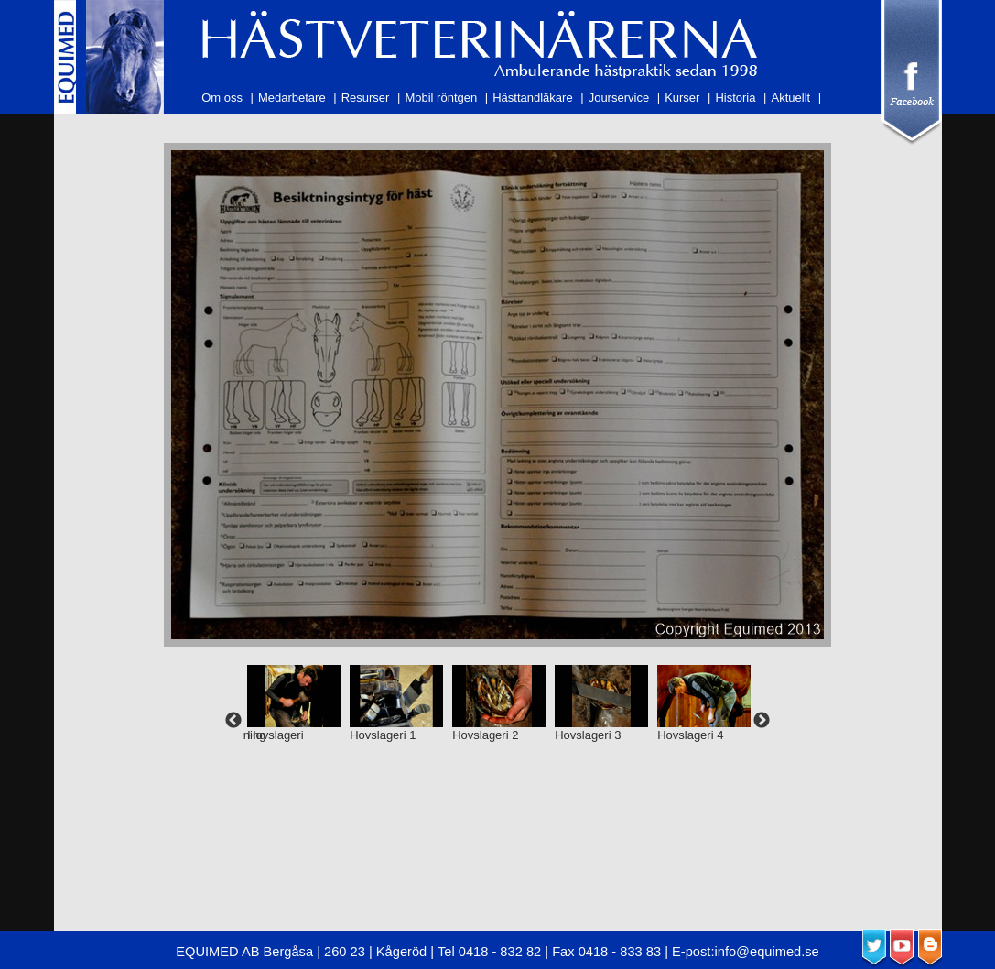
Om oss (222, 97)
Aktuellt (791, 97)
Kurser (682, 97)
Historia (735, 97)
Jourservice (619, 97)
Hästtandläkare (532, 97)
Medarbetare (292, 97)
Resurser (365, 97)
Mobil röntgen (441, 97)
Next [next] (761, 721)
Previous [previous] (233, 721)
